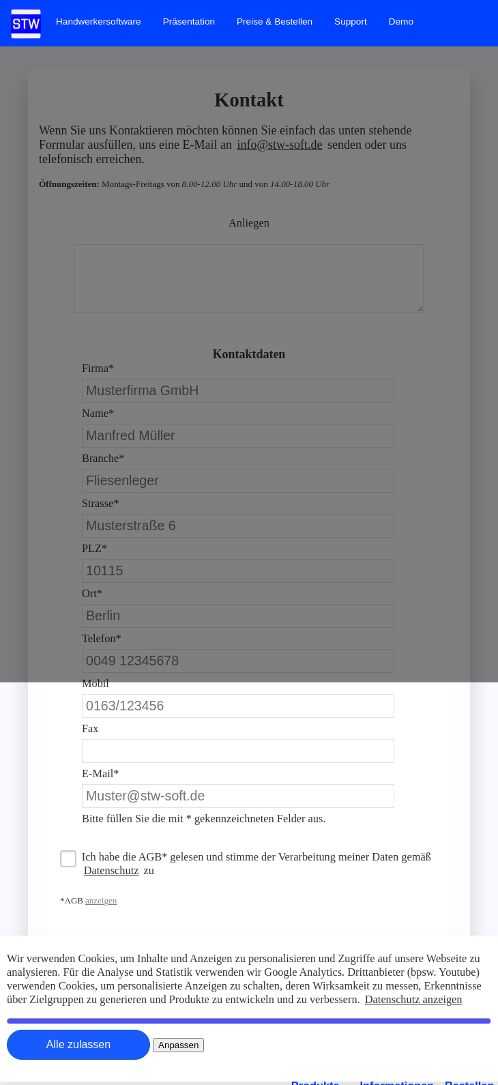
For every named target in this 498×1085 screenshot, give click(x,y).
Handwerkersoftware (98, 21)
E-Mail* (100, 773)
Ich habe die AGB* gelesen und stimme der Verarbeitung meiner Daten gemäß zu (256, 863)
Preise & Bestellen (274, 21)
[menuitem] (98, 21)
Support (350, 21)
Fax (90, 728)
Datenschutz (111, 870)
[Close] (78, 1045)
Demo (401, 21)
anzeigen (101, 900)
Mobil (95, 683)
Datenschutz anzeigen (414, 999)
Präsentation (189, 21)
